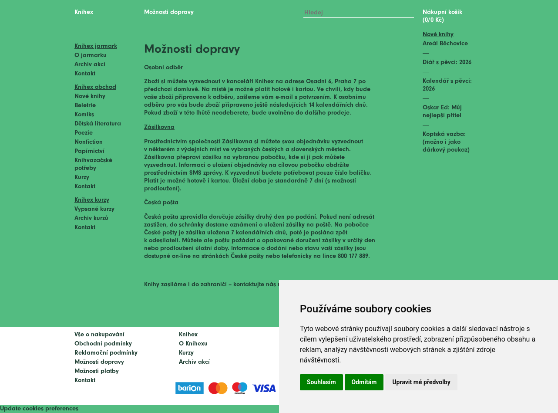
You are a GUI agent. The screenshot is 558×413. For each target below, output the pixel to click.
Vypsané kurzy (94, 209)
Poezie (83, 133)
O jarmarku (90, 55)
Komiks (84, 115)
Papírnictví (89, 151)
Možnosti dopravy (99, 362)
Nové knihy (89, 96)
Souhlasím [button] (321, 382)
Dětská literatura (97, 124)
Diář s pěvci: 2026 (447, 62)
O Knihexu (193, 344)
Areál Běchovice (445, 44)
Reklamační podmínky (106, 353)
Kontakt (84, 74)
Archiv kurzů (91, 218)
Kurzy (81, 177)
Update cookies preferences (39, 409)
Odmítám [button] (364, 382)
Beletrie (85, 105)
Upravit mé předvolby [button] (421, 382)
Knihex (83, 12)
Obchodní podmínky (103, 344)
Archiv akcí (89, 65)
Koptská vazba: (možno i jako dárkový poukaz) (446, 142)
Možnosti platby (96, 371)
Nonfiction (88, 142)
